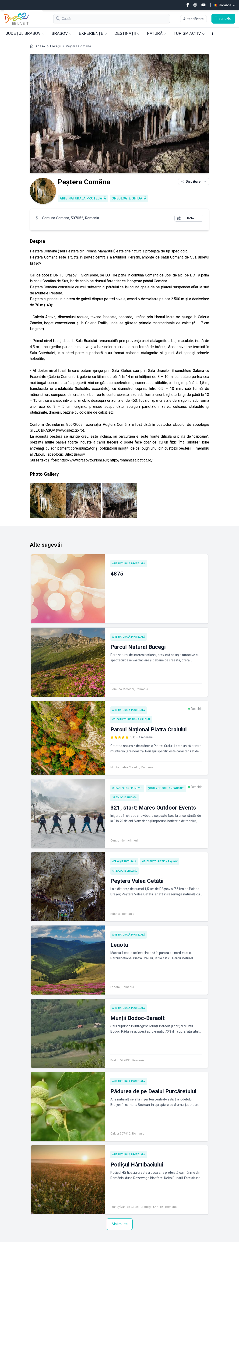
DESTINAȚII (126, 33)
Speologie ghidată (129, 198)
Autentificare (193, 19)
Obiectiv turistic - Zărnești (131, 719)
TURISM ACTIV (189, 33)
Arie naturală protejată (83, 198)
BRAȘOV (61, 33)
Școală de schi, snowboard (166, 788)
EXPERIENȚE (93, 33)
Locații (55, 46)
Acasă (40, 46)
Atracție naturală (124, 861)
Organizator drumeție (127, 788)
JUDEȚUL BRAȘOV (25, 33)
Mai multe (120, 1224)
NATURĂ (156, 33)
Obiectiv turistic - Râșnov (159, 861)
